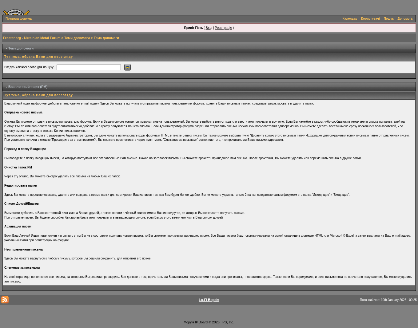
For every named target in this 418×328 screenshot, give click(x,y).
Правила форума (19, 18)
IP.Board (201, 322)
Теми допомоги (77, 38)
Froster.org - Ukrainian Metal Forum (31, 38)
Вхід (209, 28)
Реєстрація (223, 28)
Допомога (405, 18)
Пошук (389, 18)
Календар (350, 18)
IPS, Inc (227, 322)
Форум (189, 322)
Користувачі (370, 18)
